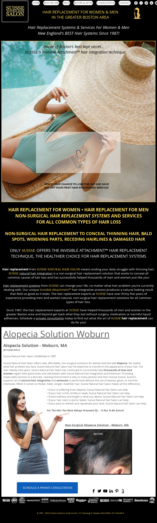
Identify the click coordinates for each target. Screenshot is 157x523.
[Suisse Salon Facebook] (136, 3)
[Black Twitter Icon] (99, 490)
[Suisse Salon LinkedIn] (151, 3)
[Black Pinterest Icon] (116, 490)
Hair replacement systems (21, 286)
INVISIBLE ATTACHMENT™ (84, 250)
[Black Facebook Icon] (93, 490)
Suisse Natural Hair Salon (18, 356)
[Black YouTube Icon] (105, 490)
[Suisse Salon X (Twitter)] (141, 3)
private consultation (50, 318)
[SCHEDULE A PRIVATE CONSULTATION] (47, 487)
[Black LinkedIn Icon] (111, 490)
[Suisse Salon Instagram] (146, 3)
